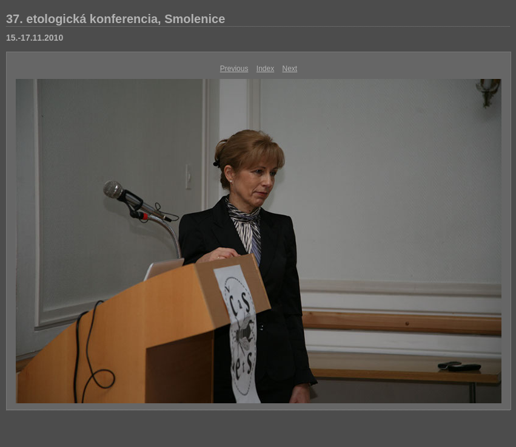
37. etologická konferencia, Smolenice (115, 19)
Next (290, 68)
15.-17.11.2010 (34, 38)
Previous (234, 68)
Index (265, 68)
